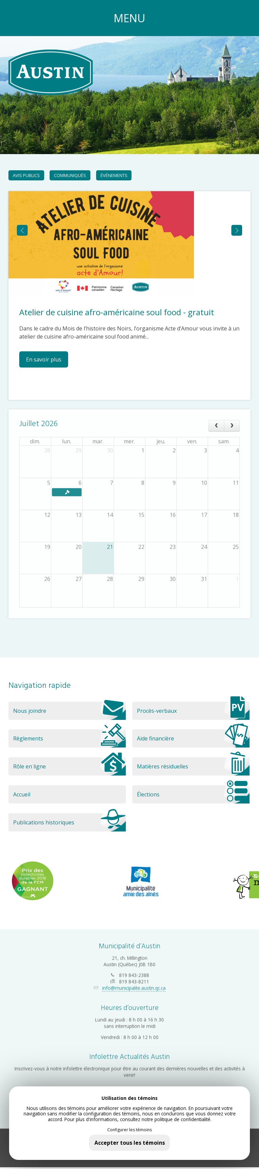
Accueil (21, 794)
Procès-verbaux (193, 711)
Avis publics (26, 175)
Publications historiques (69, 822)
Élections (193, 794)
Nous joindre (69, 711)
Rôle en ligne (69, 766)
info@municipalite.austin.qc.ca (134, 984)
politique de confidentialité (182, 1119)
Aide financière (193, 738)
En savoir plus (43, 359)
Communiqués (70, 175)
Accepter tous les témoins (129, 1142)
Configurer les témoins (129, 1130)
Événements (113, 175)
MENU (129, 18)
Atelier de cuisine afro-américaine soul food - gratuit (116, 312)
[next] (232, 422)
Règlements (69, 738)
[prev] (216, 422)
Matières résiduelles (193, 766)
